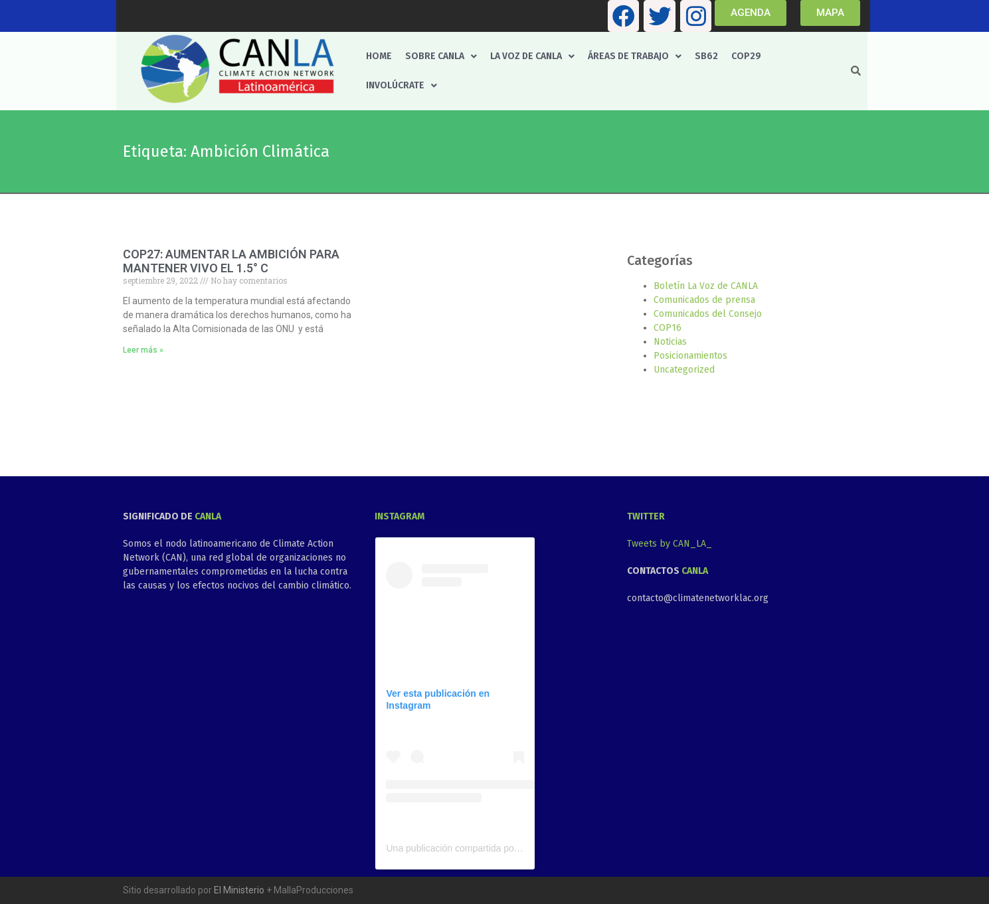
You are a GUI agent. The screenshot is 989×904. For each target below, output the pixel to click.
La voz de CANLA (532, 56)
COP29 (746, 56)
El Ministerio (239, 890)
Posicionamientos (690, 355)
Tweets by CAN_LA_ (669, 543)
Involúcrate (401, 85)
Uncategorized (684, 369)
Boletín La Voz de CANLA (706, 286)
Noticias (670, 341)
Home (379, 56)
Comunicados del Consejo (708, 313)
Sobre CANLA (441, 56)
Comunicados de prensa (704, 300)
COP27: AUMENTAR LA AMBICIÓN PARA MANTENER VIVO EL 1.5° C (231, 261)
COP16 (667, 327)
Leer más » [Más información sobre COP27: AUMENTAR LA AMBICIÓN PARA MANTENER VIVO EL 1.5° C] (143, 350)
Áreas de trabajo (634, 56)
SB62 (706, 56)
